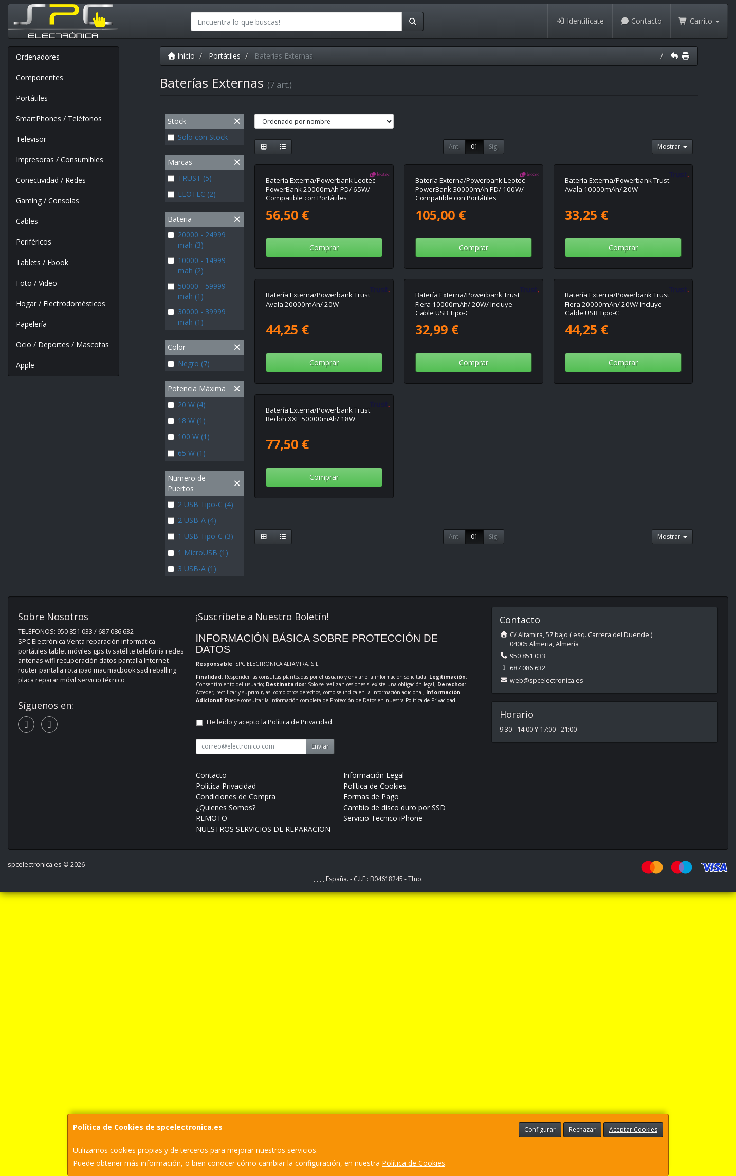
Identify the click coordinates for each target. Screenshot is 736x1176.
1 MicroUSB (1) (198, 552)
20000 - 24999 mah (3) (197, 240)
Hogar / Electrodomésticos (60, 303)
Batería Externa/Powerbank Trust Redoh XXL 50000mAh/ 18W (318, 737)
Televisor (31, 139)
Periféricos (33, 242)
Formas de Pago (371, 1080)
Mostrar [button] (672, 146)
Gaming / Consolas (47, 201)
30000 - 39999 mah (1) (197, 317)
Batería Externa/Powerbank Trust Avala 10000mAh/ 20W (617, 293)
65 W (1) (187, 453)
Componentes (39, 77)
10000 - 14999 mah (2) (197, 265)
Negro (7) (189, 363)
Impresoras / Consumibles (59, 159)
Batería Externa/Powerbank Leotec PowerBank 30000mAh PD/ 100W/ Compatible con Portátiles (470, 297)
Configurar (540, 1129)
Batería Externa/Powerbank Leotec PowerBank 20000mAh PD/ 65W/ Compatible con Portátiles (320, 297)
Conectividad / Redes (51, 180)
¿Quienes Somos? (225, 1091)
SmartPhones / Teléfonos (59, 118)
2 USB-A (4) (192, 520)
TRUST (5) (190, 178)
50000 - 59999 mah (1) (197, 291)
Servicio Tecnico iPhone (382, 1102)
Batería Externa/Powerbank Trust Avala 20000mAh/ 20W (318, 515)
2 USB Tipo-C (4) (200, 504)
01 (474, 146)
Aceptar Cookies (633, 1129)
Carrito (699, 21)
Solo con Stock (198, 137)
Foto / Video (36, 283)
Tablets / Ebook (42, 262)
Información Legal (373, 1058)
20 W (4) (187, 404)
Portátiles (32, 98)
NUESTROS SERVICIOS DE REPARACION (263, 1112)
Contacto (641, 21)
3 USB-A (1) (192, 568)
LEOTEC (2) (192, 194)
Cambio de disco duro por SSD (394, 1091)
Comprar (324, 355)
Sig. (494, 146)
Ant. (454, 146)
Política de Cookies (413, 1163)
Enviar (320, 1029)
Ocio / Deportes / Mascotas (62, 344)
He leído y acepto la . (270, 1005)
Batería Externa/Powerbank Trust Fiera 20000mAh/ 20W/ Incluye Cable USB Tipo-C (617, 519)
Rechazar (582, 1129)
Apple (25, 365)
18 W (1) (187, 420)
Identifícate (580, 21)
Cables (27, 221)
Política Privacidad (226, 1069)
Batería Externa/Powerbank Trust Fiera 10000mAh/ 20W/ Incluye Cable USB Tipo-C (467, 519)
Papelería (31, 324)
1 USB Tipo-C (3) (200, 536)
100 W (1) (189, 436)
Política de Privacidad (430, 983)
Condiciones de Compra (235, 1080)
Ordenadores (38, 57)
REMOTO (211, 1102)
